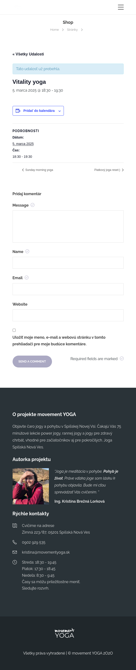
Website (20, 304)
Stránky (72, 29)
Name (21, 251)
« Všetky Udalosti (28, 54)
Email (20, 278)
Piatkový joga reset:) (107, 170)
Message (24, 205)
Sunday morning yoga (39, 170)
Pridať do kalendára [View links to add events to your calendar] (39, 111)
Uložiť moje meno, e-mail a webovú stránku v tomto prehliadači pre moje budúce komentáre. (59, 341)
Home (54, 29)
